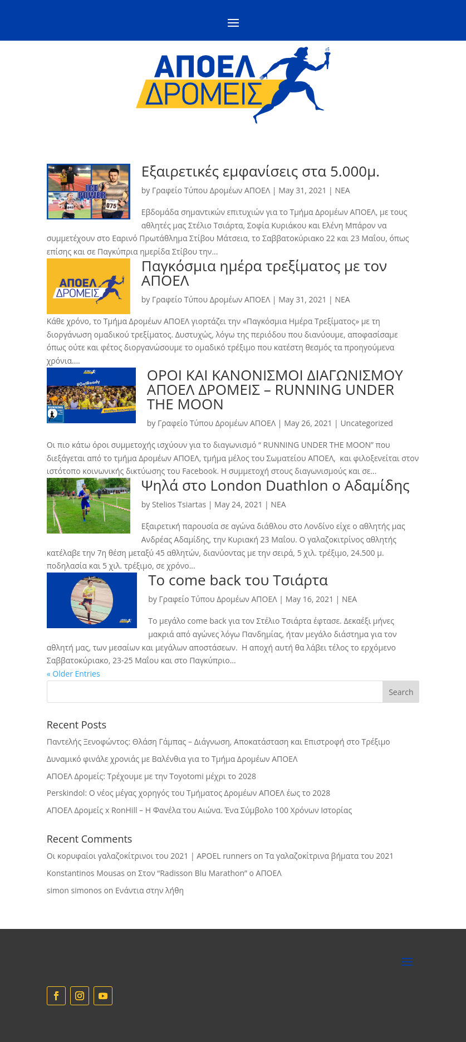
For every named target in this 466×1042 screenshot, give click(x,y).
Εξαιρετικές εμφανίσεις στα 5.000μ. (260, 171)
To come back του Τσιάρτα (238, 580)
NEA (342, 190)
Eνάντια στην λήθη (149, 890)
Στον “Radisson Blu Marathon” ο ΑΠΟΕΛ (210, 873)
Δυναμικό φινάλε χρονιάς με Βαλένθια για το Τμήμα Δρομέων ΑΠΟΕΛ (172, 759)
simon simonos (74, 890)
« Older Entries (73, 673)
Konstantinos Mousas (86, 873)
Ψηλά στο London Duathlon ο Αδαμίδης (275, 485)
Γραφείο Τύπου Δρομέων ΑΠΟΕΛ (211, 190)
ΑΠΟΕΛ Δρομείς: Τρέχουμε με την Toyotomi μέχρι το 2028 (151, 776)
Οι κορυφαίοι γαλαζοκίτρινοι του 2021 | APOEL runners (149, 855)
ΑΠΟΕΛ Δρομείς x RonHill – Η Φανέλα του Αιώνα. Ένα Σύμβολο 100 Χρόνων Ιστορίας (199, 810)
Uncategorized (366, 423)
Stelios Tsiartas (179, 504)
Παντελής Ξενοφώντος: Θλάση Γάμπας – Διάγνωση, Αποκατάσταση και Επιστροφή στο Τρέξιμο (218, 741)
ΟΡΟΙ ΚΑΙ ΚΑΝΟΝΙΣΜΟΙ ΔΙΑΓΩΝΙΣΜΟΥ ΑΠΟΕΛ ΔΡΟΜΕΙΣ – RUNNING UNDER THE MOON (275, 389)
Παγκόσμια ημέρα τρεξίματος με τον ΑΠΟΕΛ (264, 273)
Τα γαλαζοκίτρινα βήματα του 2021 (329, 855)
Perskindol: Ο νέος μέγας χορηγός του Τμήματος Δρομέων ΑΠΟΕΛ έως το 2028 (189, 792)
